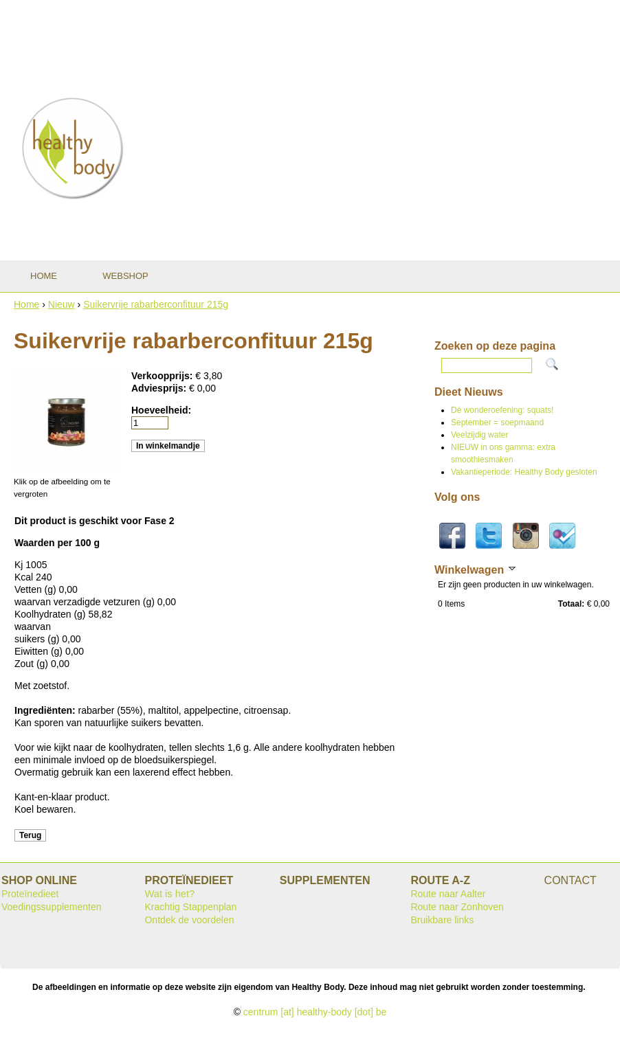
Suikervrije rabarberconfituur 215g (155, 304)
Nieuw (61, 304)
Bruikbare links (442, 919)
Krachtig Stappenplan (190, 906)
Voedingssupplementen (51, 906)
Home (26, 304)
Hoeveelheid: (161, 410)
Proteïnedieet (29, 893)
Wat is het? (169, 893)
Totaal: (571, 604)
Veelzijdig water (479, 435)
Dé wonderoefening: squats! (502, 410)
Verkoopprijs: (163, 375)
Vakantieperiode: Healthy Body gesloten (524, 472)
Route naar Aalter (447, 893)
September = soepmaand (497, 422)
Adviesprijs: (160, 388)
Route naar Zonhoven (456, 906)
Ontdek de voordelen (189, 919)
